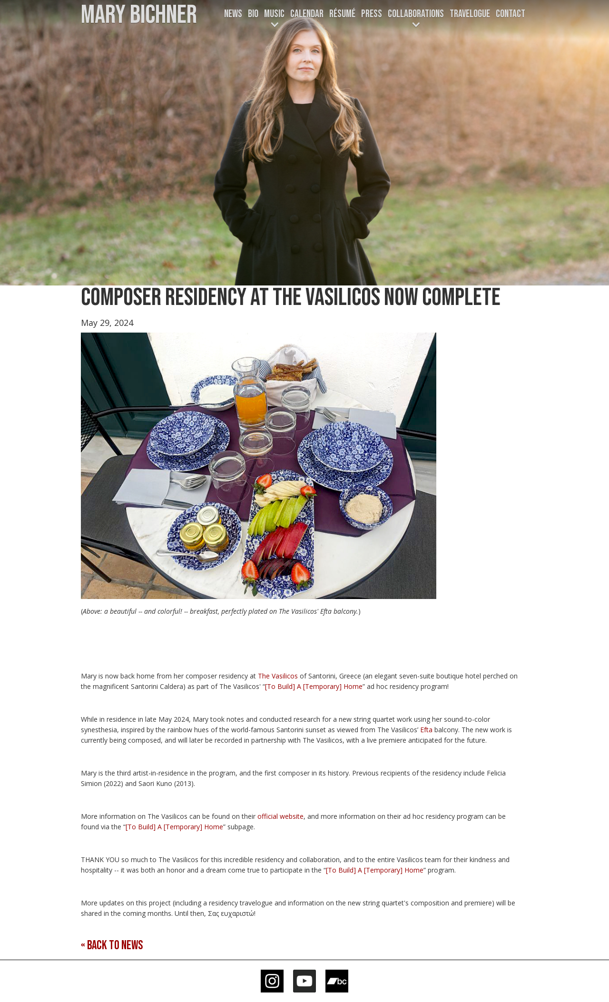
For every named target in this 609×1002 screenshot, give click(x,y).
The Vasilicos (278, 675)
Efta (426, 729)
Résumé (342, 14)
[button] (274, 19)
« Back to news (112, 945)
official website (280, 816)
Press (371, 14)
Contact (510, 14)
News (233, 14)
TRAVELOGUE (470, 14)
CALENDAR (307, 14)
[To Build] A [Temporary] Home (314, 686)
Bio (253, 14)
